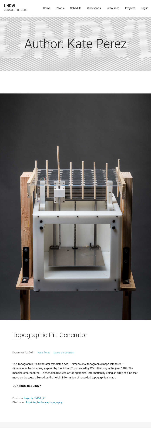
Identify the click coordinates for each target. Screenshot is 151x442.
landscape (43, 402)
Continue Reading (25, 386)
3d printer (31, 402)
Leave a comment (64, 352)
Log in (144, 8)
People (60, 8)
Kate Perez (44, 352)
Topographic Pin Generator (49, 335)
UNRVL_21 (40, 398)
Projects (130, 8)
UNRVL (10, 6)
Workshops (94, 8)
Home (46, 8)
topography (56, 402)
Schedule (75, 8)
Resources (113, 8)
